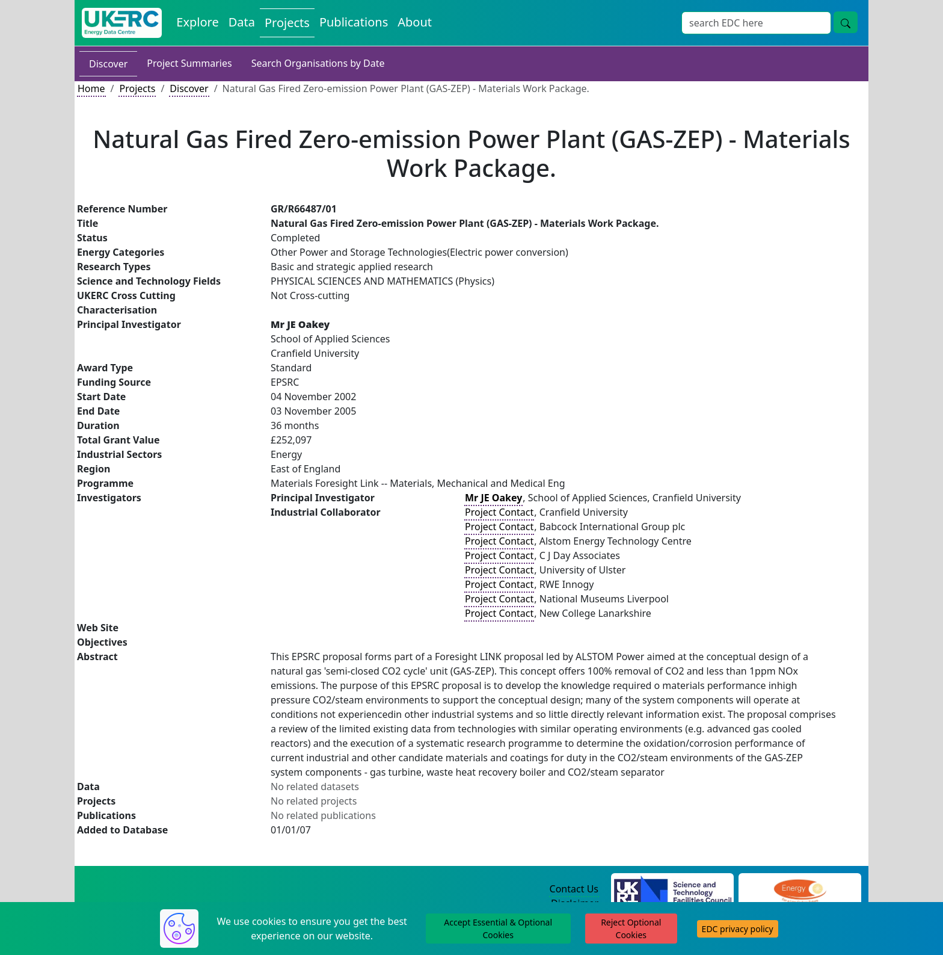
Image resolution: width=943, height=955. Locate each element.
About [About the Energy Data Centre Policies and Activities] (415, 22)
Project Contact (499, 512)
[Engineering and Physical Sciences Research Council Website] (799, 889)
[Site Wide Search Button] (846, 22)
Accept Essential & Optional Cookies (498, 928)
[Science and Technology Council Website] (672, 889)
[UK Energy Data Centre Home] (122, 23)
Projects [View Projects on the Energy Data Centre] (287, 22)
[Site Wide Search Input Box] (756, 22)
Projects (137, 88)
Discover (108, 63)
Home (91, 88)
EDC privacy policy (737, 929)
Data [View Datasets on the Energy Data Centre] (242, 22)
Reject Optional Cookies (631, 928)
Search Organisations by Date (318, 63)
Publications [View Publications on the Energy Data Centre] (353, 22)
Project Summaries (189, 63)
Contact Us (574, 888)
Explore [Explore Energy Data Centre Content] (197, 22)
